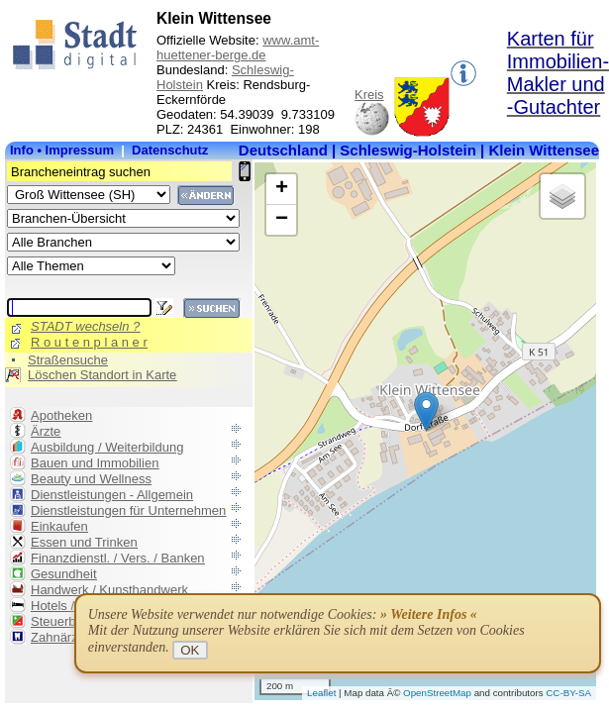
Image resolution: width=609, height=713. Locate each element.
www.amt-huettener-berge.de (237, 47)
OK (189, 650)
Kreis (369, 94)
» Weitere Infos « (428, 614)
